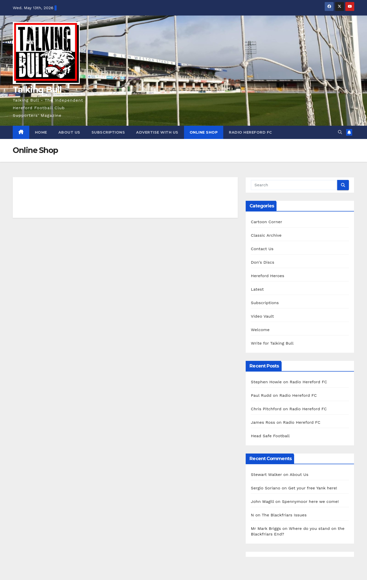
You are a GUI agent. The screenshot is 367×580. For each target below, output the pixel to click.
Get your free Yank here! (312, 488)
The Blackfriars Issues (284, 515)
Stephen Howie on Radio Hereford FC (289, 381)
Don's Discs (262, 262)
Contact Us (262, 248)
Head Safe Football (270, 435)
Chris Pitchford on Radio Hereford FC (289, 408)
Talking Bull (37, 89)
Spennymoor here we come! (310, 501)
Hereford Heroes (267, 275)
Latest (257, 289)
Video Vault (262, 316)
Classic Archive (266, 235)
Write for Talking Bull (272, 343)
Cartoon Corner (266, 221)
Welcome (260, 329)
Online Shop (204, 132)
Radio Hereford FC (250, 132)
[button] (340, 132)
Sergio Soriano (265, 488)
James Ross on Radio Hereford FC (285, 422)
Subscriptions (108, 132)
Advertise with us (157, 132)
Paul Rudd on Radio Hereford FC (284, 395)
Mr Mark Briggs (266, 528)
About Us (69, 132)
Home (41, 132)
